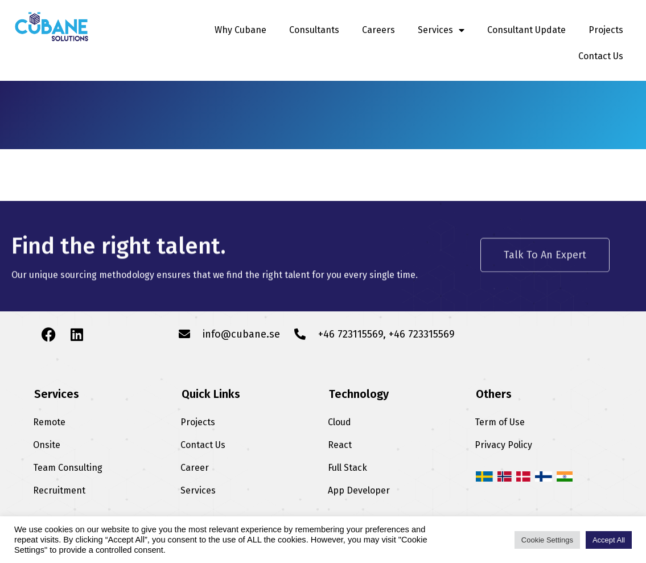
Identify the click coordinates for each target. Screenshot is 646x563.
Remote (49, 422)
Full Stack (347, 467)
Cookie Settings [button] (547, 540)
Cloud (339, 422)
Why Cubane (240, 29)
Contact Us (600, 56)
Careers (378, 29)
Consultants (314, 29)
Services (441, 30)
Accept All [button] (608, 540)
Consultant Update (526, 29)
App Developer (359, 490)
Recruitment (59, 490)
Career (194, 467)
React (340, 444)
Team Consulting (67, 467)
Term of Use (500, 422)
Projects (606, 29)
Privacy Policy (503, 444)
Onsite (46, 444)
